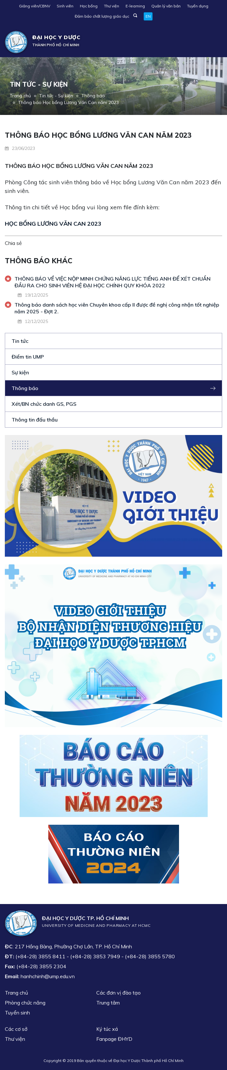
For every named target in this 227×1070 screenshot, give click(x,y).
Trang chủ (20, 96)
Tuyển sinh (17, 1012)
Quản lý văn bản (166, 6)
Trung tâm (108, 1002)
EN (148, 16)
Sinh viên (65, 6)
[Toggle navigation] (212, 42)
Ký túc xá (107, 1029)
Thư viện (111, 6)
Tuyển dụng (197, 6)
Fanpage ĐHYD (114, 1039)
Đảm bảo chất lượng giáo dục (102, 16)
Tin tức (20, 341)
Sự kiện (20, 372)
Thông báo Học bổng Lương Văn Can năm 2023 (68, 102)
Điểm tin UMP (28, 356)
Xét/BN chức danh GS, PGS (44, 404)
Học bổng (89, 6)
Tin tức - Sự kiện (56, 96)
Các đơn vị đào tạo (118, 992)
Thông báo (93, 96)
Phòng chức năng (25, 1002)
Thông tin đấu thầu (35, 419)
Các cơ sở (16, 1029)
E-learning (135, 6)
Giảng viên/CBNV (34, 6)
